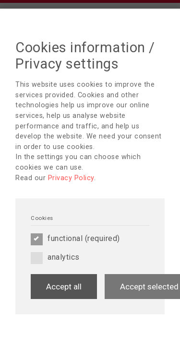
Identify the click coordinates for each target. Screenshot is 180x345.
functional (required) (75, 238)
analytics (55, 257)
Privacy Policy (71, 178)
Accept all (64, 286)
